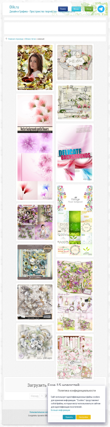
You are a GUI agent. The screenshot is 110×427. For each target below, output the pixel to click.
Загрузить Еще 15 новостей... (55, 385)
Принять (69, 417)
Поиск (63, 9)
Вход (89, 9)
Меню (76, 9)
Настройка (83, 417)
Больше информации (60, 410)
